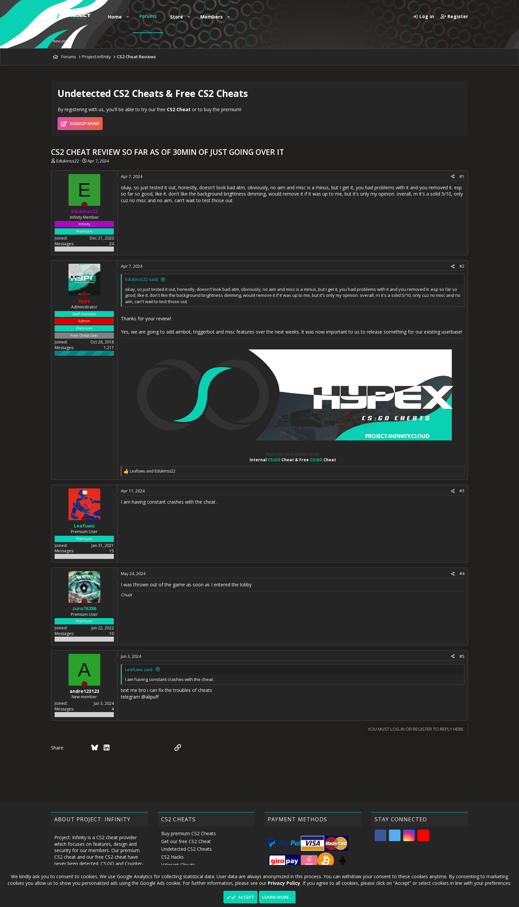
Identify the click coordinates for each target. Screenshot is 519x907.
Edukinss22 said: (142, 279)
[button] (128, 17)
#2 (461, 266)
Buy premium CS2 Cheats (188, 833)
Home (115, 17)
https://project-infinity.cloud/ (292, 454)
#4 (461, 573)
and (152, 471)
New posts (62, 40)
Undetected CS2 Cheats (186, 849)
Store (176, 17)
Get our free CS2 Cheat (186, 841)
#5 (461, 656)
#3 (461, 491)
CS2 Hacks (172, 857)
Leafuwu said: (139, 669)
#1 (461, 176)
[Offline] (84, 205)
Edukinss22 (67, 161)
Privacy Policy (284, 883)
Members (211, 17)
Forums (148, 16)
